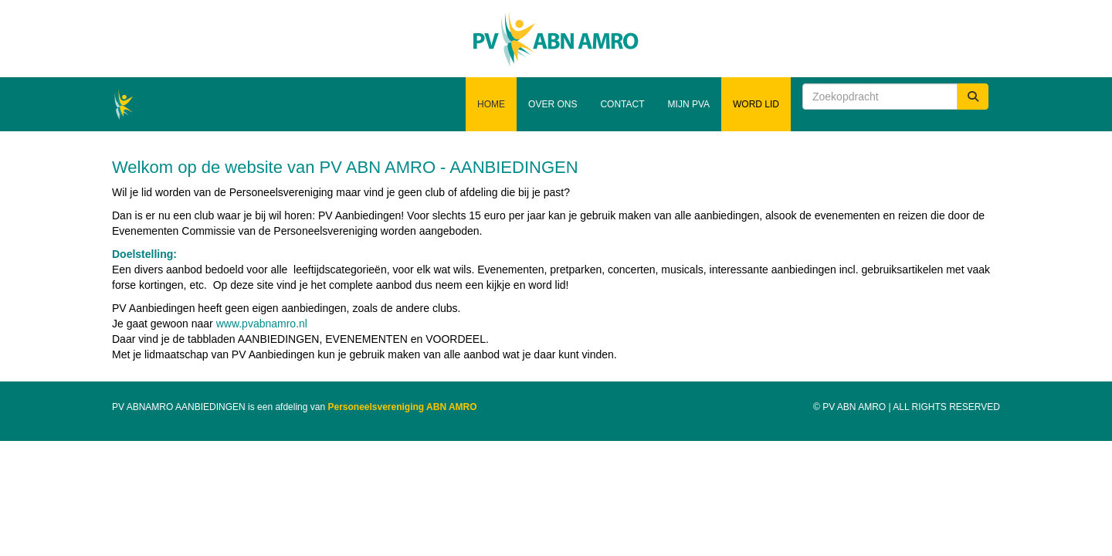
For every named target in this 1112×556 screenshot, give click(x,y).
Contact (622, 104)
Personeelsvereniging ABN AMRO (401, 407)
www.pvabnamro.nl (261, 323)
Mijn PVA (689, 104)
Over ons (552, 104)
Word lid (756, 104)
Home (491, 104)
